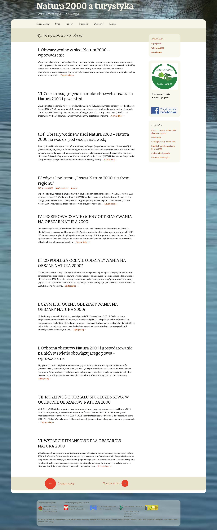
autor (75, 188)
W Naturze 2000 (157, 48)
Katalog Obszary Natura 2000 (163, 141)
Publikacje (83, 24)
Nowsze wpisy (115, 483)
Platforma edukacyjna (160, 157)
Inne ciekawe (156, 52)
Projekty (69, 24)
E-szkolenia (156, 137)
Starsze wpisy (59, 483)
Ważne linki (98, 24)
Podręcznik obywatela (160, 153)
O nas (57, 24)
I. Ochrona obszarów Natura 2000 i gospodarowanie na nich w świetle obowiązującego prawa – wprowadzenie (85, 353)
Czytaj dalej (67, 75)
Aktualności (157, 38)
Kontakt (112, 24)
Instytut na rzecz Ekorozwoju (134, 506)
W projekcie (63, 188)
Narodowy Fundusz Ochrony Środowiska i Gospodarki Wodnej (50, 508)
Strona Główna (43, 24)
